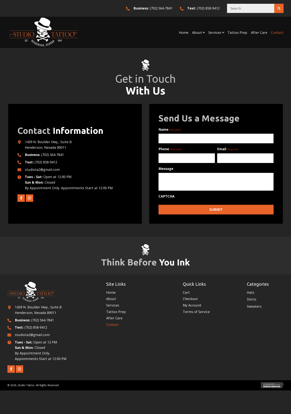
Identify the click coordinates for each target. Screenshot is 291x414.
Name (169, 129)
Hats (250, 292)
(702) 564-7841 (161, 8)
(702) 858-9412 (208, 8)
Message (165, 168)
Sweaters (254, 306)
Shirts (251, 299)
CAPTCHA (166, 196)
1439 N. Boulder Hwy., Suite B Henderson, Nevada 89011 (38, 310)
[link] (183, 32)
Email (227, 149)
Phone (169, 149)
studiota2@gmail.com (42, 169)
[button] (203, 32)
